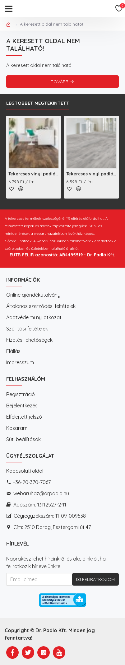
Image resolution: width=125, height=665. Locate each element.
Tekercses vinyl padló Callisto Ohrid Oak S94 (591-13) (91, 174)
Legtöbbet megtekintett (37, 103)
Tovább (59, 81)
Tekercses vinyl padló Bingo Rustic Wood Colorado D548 (33, 174)
